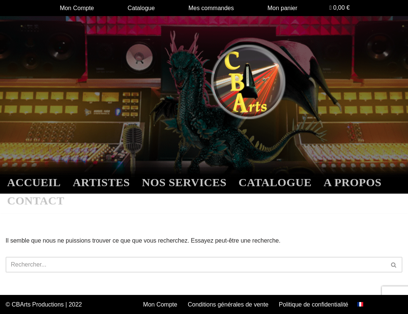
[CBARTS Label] (248, 81)
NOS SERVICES (184, 182)
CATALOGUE (275, 182)
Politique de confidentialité (313, 304)
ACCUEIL (34, 182)
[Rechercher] (196, 265)
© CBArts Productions (35, 304)
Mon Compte (77, 8)
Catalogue (141, 8)
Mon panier (283, 8)
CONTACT (35, 200)
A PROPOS (352, 182)
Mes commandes (211, 8)
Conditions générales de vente (228, 304)
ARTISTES (101, 182)
